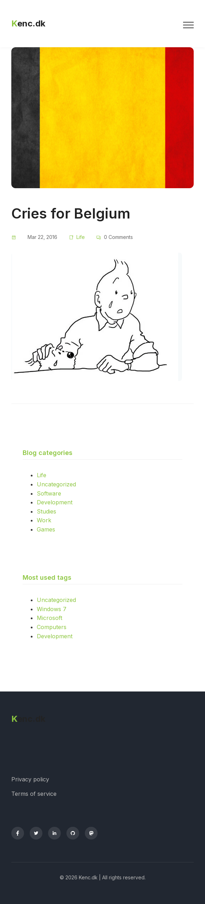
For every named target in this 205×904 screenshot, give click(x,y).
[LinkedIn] (54, 833)
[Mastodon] (91, 833)
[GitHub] (72, 833)
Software (49, 493)
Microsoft (49, 617)
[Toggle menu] (188, 23)
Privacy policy (30, 779)
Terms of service (34, 793)
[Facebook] (17, 833)
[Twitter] (36, 833)
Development (54, 502)
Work (44, 520)
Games (46, 529)
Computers (51, 627)
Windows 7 (51, 609)
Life (80, 237)
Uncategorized (56, 484)
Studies (46, 511)
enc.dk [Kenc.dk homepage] (28, 23)
